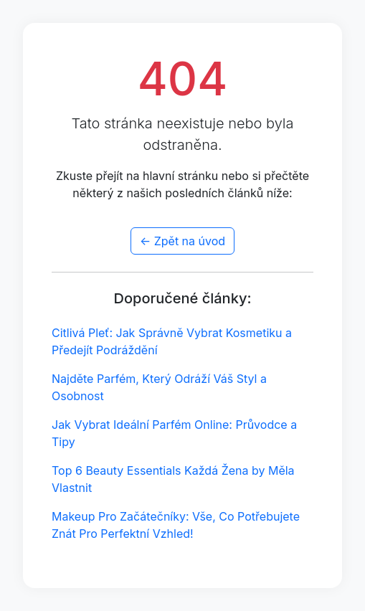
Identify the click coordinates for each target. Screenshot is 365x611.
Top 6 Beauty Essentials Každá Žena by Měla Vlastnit (173, 479)
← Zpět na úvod (182, 241)
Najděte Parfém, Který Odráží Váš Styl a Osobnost (159, 387)
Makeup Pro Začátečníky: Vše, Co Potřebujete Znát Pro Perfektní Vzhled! (176, 525)
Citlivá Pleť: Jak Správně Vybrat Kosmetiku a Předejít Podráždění (172, 341)
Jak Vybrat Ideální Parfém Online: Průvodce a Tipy (174, 433)
